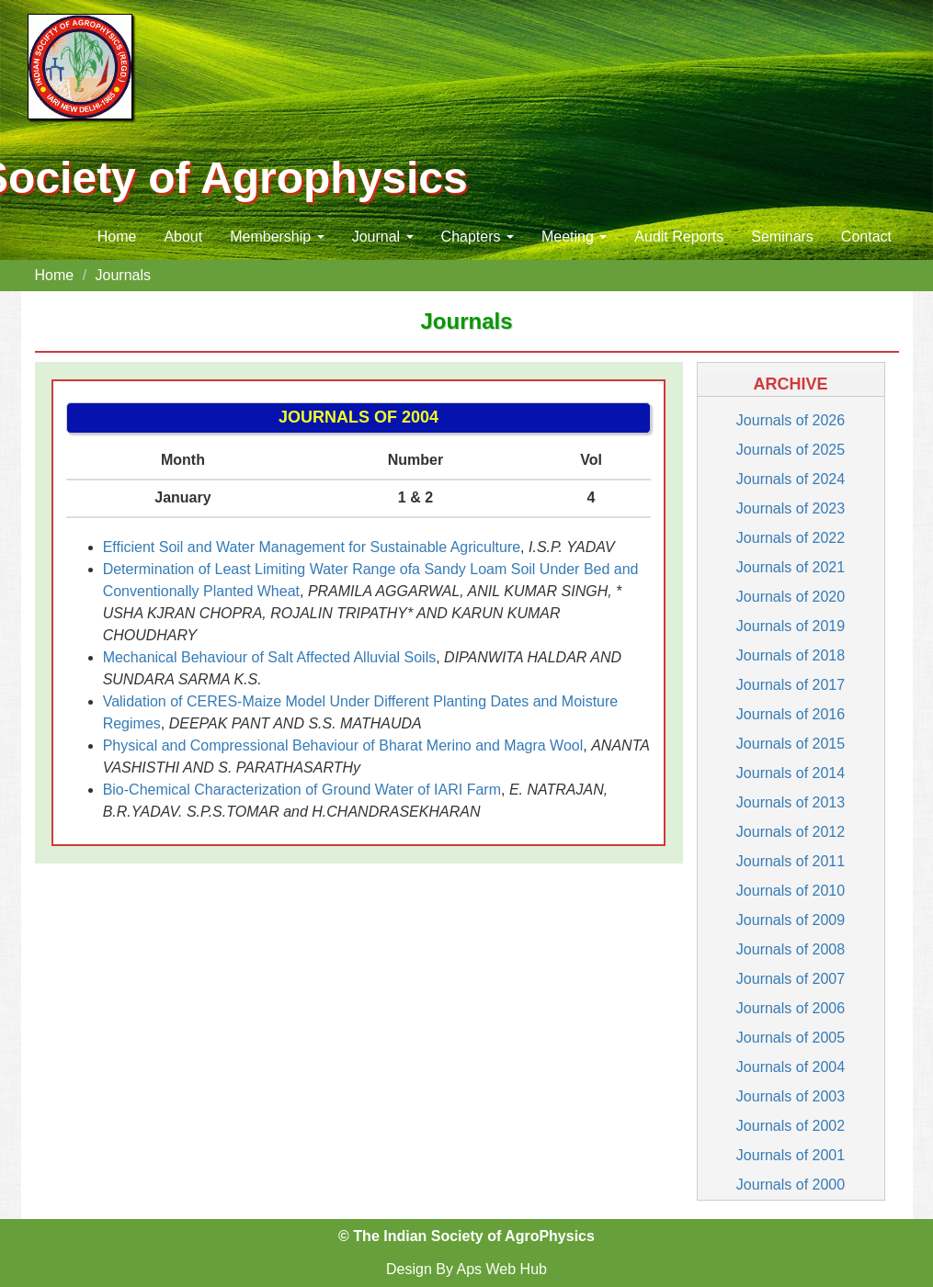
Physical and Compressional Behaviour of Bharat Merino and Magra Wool (343, 745)
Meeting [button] (574, 236)
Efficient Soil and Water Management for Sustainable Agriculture (311, 547)
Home (117, 236)
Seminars (782, 236)
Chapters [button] (477, 236)
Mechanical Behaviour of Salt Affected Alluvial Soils (270, 657)
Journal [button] (383, 236)
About (183, 236)
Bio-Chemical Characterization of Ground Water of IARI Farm (302, 789)
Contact (866, 236)
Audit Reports (678, 236)
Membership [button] (277, 236)
